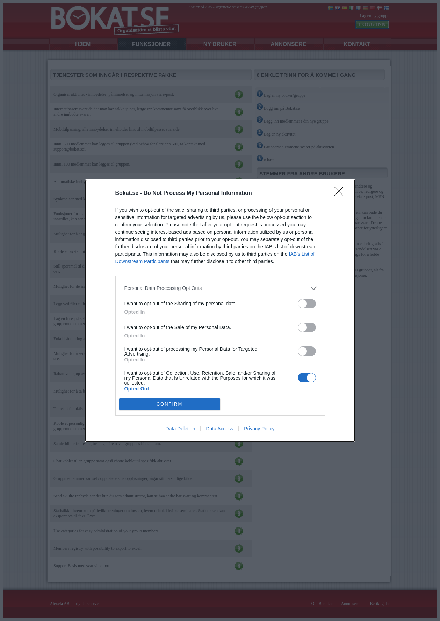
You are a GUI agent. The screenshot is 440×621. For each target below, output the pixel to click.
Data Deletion (180, 428)
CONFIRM (170, 403)
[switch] (307, 303)
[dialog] (220, 310)
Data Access (219, 428)
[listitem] (220, 288)
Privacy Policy (259, 428)
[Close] (341, 193)
